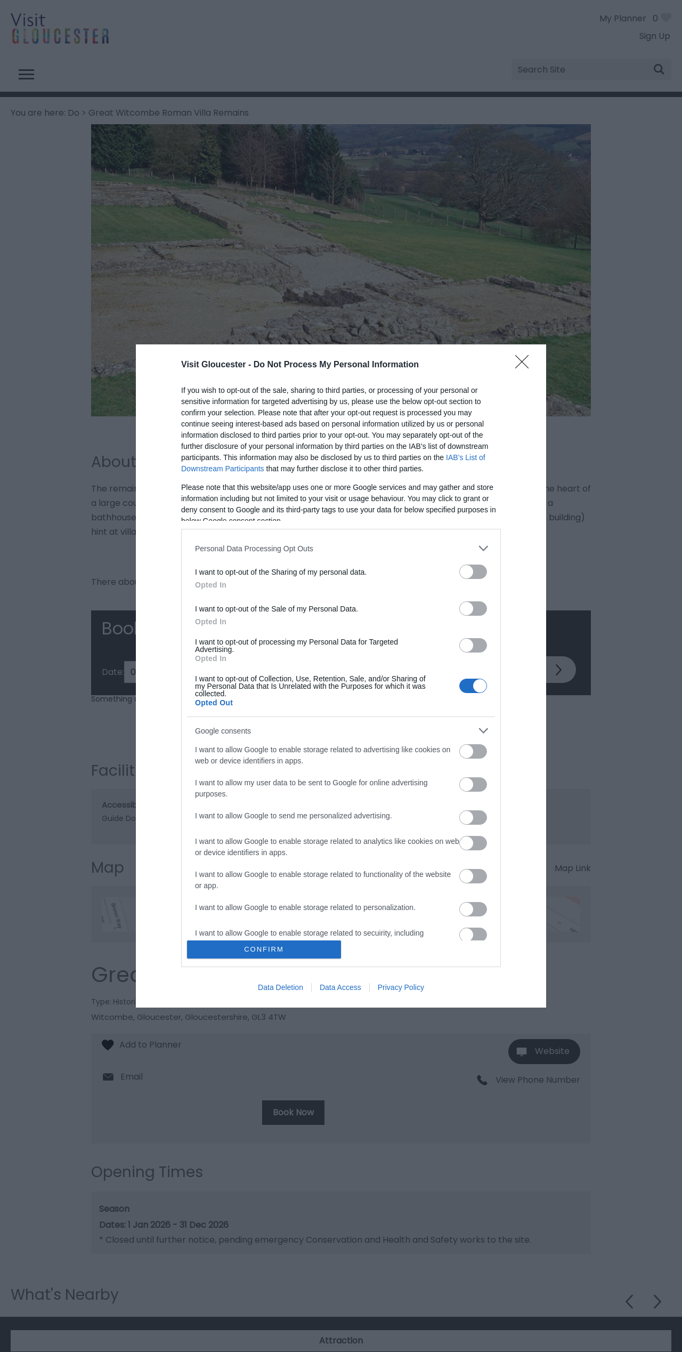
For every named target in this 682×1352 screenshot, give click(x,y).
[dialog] (341, 676)
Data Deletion (280, 987)
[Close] (525, 365)
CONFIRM (264, 949)
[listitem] (341, 548)
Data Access (340, 987)
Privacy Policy (401, 987)
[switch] (473, 572)
